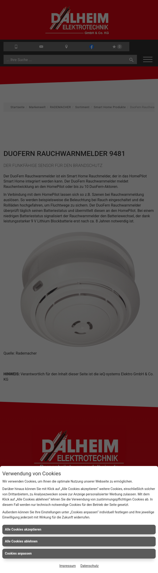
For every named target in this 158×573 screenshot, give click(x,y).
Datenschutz (89, 566)
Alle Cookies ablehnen (21, 541)
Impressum (67, 566)
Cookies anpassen (18, 553)
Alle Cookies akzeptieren (23, 529)
